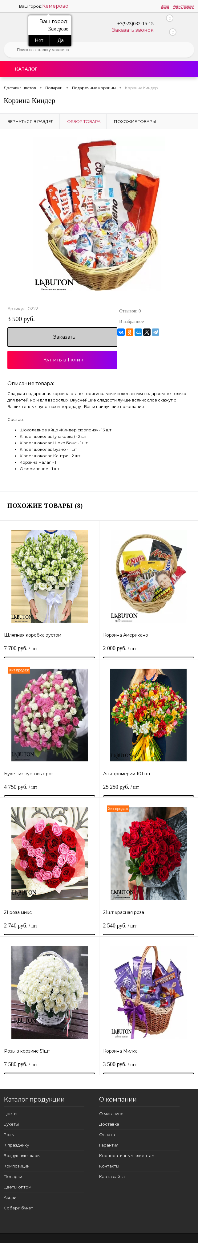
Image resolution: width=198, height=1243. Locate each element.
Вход (165, 6)
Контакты (109, 1166)
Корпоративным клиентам (127, 1155)
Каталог (26, 69)
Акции (10, 1197)
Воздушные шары (22, 1155)
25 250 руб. (121, 788)
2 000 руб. (120, 650)
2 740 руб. (21, 927)
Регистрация (183, 6)
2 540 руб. (120, 927)
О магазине (111, 1113)
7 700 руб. (21, 650)
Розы (9, 1134)
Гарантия (109, 1145)
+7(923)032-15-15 (135, 23)
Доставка (109, 1124)
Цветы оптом (17, 1186)
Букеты (11, 1124)
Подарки (13, 1176)
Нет (39, 40)
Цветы (10, 1113)
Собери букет (18, 1207)
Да (61, 40)
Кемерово (55, 6)
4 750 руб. (21, 788)
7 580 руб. (21, 1066)
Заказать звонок (133, 30)
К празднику (16, 1145)
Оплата (107, 1134)
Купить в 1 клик (63, 360)
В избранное (131, 321)
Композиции (17, 1166)
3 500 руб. (21, 319)
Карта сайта (112, 1176)
